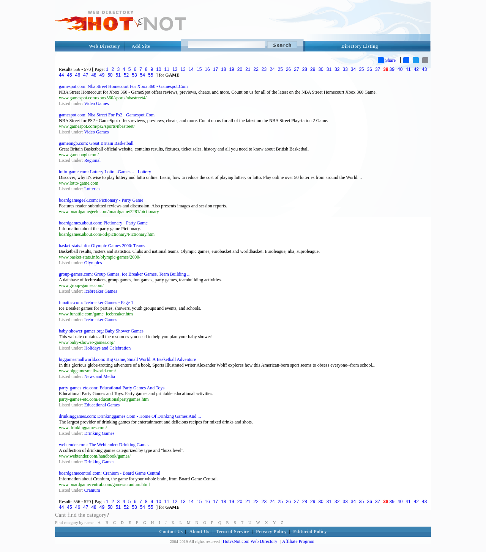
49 (101, 75)
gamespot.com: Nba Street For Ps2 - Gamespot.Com (107, 115)
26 (288, 69)
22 (256, 69)
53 (134, 75)
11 (166, 69)
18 (223, 69)
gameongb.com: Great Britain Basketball (96, 143)
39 (392, 69)
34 (353, 69)
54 (142, 75)
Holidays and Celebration (107, 348)
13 (182, 69)
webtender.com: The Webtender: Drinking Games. (104, 444)
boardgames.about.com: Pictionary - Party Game (103, 223)
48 (93, 75)
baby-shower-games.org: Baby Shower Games (101, 331)
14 (191, 69)
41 (408, 69)
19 (231, 69)
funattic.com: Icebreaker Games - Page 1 (96, 302)
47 (85, 75)
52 (126, 75)
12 (174, 69)
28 (304, 69)
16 (207, 69)
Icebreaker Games (100, 291)
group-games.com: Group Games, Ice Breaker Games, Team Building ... (125, 274)
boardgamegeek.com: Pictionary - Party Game (101, 200)
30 (320, 69)
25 (280, 69)
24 (272, 69)
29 (312, 69)
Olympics (93, 262)
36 (369, 69)
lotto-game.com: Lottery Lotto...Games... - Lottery (105, 171)
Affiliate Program (298, 541)
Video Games (96, 103)
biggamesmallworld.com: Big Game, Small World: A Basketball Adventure (127, 359)
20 (239, 69)
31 (329, 69)
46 (77, 75)
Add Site (141, 46)
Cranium (92, 490)
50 (109, 75)
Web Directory (104, 46)
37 (377, 69)
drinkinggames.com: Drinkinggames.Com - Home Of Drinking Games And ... (130, 416)
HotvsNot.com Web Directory (250, 541)
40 (400, 69)
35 (361, 69)
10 (158, 69)
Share (387, 60)
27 (296, 69)
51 (118, 75)
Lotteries (92, 188)
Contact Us (171, 531)
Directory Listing (359, 46)
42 (416, 69)
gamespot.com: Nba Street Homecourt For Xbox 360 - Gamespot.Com (123, 86)
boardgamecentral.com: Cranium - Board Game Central (109, 473)
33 (344, 69)
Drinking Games (99, 433)
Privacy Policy (271, 531)
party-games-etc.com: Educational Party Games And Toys (111, 387)
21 (247, 69)
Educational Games (102, 405)
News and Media (99, 376)
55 (150, 75)
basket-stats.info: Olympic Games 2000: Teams (102, 245)
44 (61, 75)
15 (199, 69)
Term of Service (232, 531)
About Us (199, 531)
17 (215, 69)
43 (424, 69)
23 (264, 69)
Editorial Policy (310, 531)
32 (337, 69)
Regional (92, 160)
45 (69, 75)
